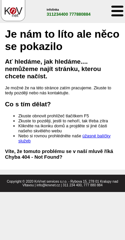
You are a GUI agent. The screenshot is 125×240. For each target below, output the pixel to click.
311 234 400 (72, 185)
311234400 (57, 14)
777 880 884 (93, 185)
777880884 (80, 14)
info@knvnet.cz (48, 185)
